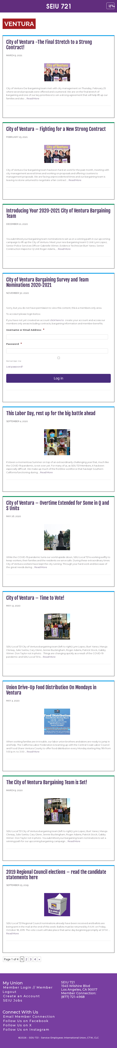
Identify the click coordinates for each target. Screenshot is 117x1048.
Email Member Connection (29, 1017)
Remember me (13, 361)
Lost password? (14, 366)
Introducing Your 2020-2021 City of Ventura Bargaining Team (58, 213)
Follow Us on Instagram (26, 1030)
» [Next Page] (39, 959)
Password (14, 343)
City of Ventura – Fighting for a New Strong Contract (56, 129)
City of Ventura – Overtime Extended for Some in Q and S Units (57, 505)
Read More (33, 98)
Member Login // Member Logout (28, 990)
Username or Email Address (25, 329)
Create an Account (21, 996)
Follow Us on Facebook (25, 1021)
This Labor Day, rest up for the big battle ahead (50, 413)
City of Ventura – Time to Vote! (35, 598)
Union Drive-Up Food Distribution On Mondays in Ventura (51, 690)
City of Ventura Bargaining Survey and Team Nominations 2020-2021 (47, 282)
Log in (58, 378)
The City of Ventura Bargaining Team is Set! (46, 782)
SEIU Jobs (12, 1000)
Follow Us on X (17, 1025)
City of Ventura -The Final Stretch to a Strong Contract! (49, 44)
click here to (57, 320)
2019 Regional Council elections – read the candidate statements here (56, 874)
